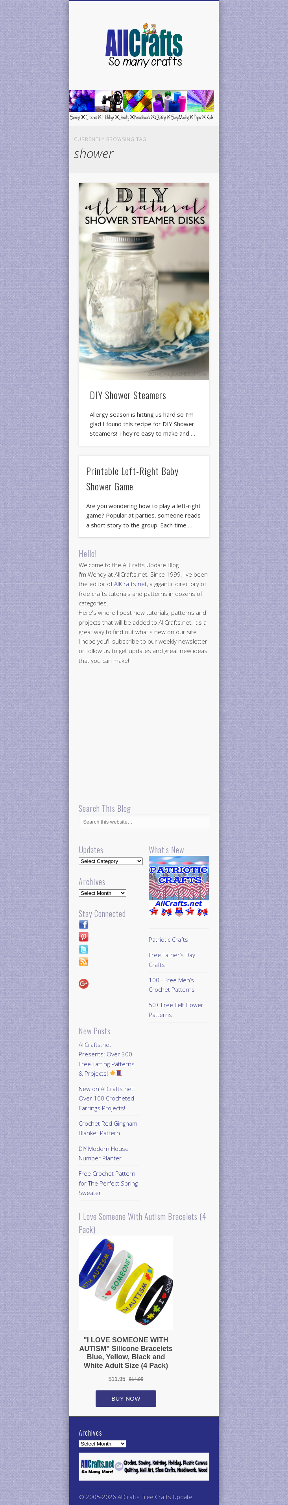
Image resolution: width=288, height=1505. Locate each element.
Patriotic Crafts (168, 939)
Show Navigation (190, 70)
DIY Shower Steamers (128, 395)
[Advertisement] (145, 734)
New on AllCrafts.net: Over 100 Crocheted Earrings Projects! (107, 1098)
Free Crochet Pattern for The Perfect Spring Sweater (108, 1183)
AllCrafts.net (130, 584)
